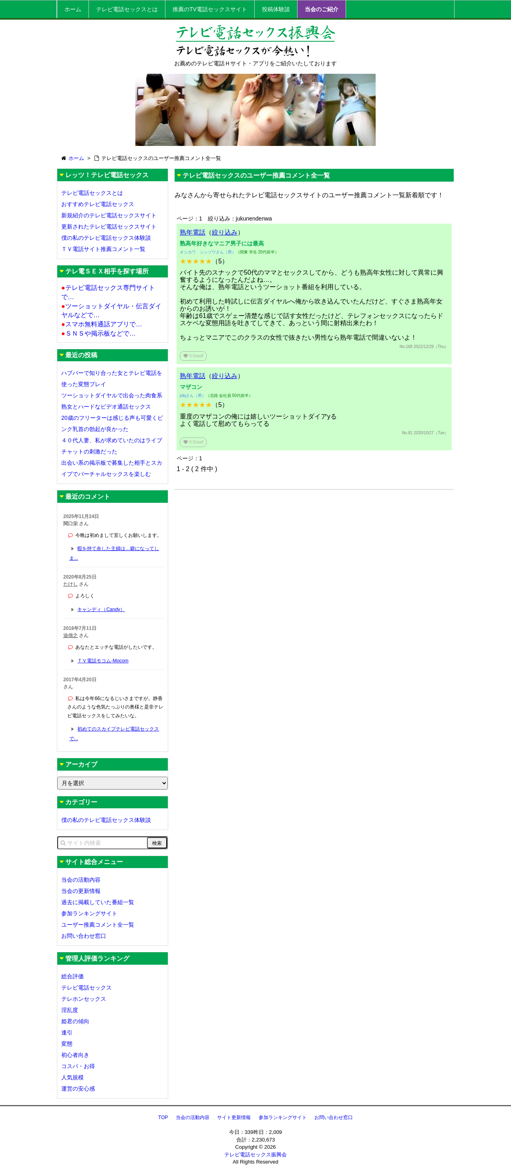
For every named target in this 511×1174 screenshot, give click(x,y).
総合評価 (72, 976)
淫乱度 (69, 1010)
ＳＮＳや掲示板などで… (98, 333)
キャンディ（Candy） (101, 609)
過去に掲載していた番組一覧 (97, 902)
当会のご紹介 (321, 9)
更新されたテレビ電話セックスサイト (109, 226)
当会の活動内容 (81, 879)
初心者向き (75, 1055)
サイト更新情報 (234, 1117)
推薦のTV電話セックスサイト (210, 9)
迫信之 (70, 635)
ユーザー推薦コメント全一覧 (97, 924)
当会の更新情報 (81, 891)
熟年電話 (192, 232)
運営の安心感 (78, 1088)
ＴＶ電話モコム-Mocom (102, 661)
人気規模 (72, 1077)
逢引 (66, 1032)
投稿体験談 (276, 9)
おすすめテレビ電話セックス (97, 204)
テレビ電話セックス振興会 (255, 1155)
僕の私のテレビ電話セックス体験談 (106, 238)
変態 (66, 1043)
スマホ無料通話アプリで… (101, 324)
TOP (163, 1117)
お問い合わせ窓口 (83, 936)
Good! (193, 355)
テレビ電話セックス (86, 987)
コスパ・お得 (78, 1066)
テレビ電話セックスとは (127, 9)
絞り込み (224, 232)
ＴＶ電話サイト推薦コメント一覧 (103, 249)
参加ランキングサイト (89, 913)
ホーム (72, 9)
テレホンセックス (83, 999)
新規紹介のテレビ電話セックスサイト (109, 215)
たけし (70, 584)
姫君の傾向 (75, 1021)
